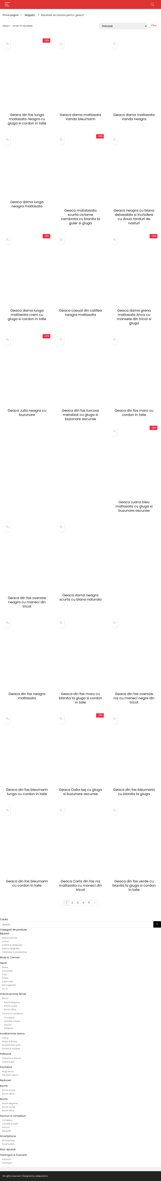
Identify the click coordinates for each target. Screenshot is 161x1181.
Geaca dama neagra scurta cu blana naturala (80, 597)
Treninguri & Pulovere (13, 1155)
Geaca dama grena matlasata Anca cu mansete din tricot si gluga (134, 317)
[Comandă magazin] (123, 26)
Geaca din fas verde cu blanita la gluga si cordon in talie (134, 885)
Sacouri (8, 1024)
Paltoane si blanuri (11, 1058)
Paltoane (5, 1054)
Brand (5, 967)
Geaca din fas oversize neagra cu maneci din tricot (27, 602)
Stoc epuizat (8, 1149)
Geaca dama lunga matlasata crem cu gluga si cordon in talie (27, 314)
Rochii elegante (12, 1002)
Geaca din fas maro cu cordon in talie (134, 412)
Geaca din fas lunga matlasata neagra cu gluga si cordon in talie (27, 119)
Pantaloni (6, 1067)
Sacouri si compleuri (12, 1013)
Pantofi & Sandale (11, 1048)
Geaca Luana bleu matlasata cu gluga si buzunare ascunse (134, 506)
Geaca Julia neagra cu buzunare (27, 412)
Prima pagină (11, 15)
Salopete (8, 1028)
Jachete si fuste (12, 1021)
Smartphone (8, 1136)
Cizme (5, 1037)
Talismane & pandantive (14, 952)
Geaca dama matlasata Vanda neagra (134, 116)
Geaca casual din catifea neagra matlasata (80, 312)
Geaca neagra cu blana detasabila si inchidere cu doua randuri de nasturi (134, 216)
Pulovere (6, 1159)
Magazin (30, 15)
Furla (4, 974)
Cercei (5, 941)
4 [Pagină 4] (83, 903)
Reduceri (5, 1080)
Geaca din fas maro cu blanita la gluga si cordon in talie (80, 698)
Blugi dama (8, 1071)
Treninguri (7, 1162)
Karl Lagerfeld (9, 985)
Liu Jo (5, 988)
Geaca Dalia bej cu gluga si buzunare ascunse (80, 791)
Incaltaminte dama (12, 1033)
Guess (5, 978)
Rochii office (10, 1009)
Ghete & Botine (9, 1041)
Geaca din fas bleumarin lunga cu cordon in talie (27, 791)
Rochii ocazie (10, 1005)
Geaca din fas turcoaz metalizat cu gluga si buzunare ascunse (80, 414)
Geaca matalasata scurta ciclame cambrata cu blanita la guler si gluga (80, 216)
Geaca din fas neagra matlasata (26, 695)
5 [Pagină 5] (89, 903)
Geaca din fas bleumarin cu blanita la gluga (134, 791)
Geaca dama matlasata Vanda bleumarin (80, 116)
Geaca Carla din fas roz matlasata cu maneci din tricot (80, 885)
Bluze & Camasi (10, 957)
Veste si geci (8, 1061)
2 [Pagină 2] (72, 903)
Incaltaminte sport (11, 1045)
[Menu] (7, 4)
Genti (3, 963)
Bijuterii (4, 933)
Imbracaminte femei (13, 994)
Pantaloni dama (10, 1075)
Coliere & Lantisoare (12, 945)
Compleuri (9, 1017)
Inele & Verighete (10, 948)
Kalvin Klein (7, 981)
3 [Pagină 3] (77, 903)
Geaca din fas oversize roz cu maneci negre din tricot (134, 698)
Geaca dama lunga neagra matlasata (27, 204)
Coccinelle (7, 970)
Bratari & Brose (9, 937)
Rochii (5, 998)
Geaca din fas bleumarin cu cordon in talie (27, 883)
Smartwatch (8, 1144)
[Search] (152, 4)
